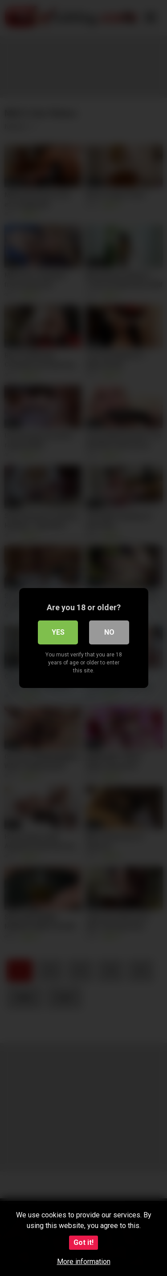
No (109, 632)
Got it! (83, 1242)
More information (83, 1261)
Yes (58, 632)
